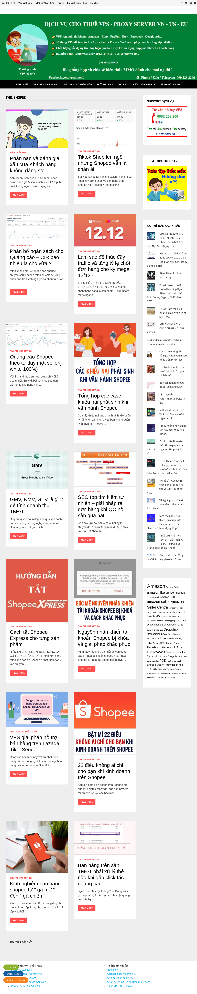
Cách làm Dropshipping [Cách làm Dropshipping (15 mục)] (165, 621)
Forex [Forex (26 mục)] (150, 656)
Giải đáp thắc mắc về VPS (121, 973)
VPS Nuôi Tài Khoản (45, 84)
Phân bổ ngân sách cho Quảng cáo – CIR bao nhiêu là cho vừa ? (36, 257)
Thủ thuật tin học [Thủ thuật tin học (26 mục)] (173, 664)
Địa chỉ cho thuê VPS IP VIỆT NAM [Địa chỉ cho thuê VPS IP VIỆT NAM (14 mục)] (161, 677)
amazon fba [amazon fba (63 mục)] (156, 592)
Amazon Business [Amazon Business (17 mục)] (174, 587)
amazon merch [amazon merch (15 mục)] (153, 597)
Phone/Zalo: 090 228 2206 (25, 986)
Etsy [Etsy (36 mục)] (161, 642)
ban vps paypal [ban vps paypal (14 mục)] (165, 612)
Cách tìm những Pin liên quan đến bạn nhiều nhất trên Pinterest (173, 355)
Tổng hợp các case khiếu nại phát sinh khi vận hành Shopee (103, 402)
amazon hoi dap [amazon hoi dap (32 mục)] (175, 592)
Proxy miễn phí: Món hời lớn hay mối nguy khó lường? (173, 429)
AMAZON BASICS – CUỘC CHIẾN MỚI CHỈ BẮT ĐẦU (165, 328)
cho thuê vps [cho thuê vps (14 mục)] (166, 617)
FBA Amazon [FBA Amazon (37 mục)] (155, 652)
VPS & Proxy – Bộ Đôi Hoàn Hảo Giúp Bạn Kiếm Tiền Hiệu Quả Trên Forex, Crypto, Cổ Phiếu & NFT (165, 293)
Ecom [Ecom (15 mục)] (155, 643)
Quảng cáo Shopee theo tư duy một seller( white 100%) (35, 363)
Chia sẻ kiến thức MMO (120, 977)
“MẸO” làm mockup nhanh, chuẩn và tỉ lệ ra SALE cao (172, 313)
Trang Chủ (21, 84)
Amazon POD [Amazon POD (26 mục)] (167, 597)
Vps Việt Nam (25, 2)
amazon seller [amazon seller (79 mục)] (158, 602)
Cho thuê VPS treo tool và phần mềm (128, 981)
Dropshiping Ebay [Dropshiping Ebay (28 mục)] (157, 633)
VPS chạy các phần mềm (77, 84)
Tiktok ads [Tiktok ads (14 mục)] (162, 669)
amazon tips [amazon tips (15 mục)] (174, 608)
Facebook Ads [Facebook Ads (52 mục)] (172, 647)
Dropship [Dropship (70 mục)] (170, 629)
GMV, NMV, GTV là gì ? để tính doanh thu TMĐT (36, 505)
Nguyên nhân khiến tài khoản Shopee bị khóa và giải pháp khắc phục (104, 638)
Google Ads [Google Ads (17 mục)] (173, 656)
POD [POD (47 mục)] (163, 660)
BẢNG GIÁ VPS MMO (171, 84)
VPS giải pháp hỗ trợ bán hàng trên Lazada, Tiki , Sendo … (35, 743)
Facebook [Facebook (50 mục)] (154, 647)
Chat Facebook (13, 973)
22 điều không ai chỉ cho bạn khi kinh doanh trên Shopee (104, 771)
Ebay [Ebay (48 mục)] (163, 638)
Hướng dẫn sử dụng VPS (112, 84)
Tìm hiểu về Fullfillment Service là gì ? (172, 398)
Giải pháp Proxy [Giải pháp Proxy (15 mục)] (160, 656)
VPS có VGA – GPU (45, 2)
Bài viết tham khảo (77, 2)
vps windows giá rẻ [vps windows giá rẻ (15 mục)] (178, 673)
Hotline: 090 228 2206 (15, 980)
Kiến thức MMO (142, 84)
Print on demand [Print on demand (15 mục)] (174, 661)
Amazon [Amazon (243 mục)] (156, 586)
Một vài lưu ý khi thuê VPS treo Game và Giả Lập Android (171, 414)
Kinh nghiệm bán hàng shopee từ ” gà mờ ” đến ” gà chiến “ (35, 890)
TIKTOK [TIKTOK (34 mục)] (152, 668)
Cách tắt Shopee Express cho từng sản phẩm (34, 638)
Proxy (61, 2)
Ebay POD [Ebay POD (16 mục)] (172, 639)
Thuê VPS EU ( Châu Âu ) (120, 986)
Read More (19, 195)
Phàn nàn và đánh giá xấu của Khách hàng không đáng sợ (34, 164)
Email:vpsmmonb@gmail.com (28, 981)
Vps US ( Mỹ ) (8, 2)
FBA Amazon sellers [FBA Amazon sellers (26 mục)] (175, 652)
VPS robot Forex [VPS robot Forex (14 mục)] (163, 673)
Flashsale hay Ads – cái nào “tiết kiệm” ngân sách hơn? (172, 371)
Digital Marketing (89, 151)
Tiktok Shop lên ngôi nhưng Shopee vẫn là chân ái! (102, 163)
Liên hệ (94, 2)
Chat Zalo (11, 967)
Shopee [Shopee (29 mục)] (151, 664)
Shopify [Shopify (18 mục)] (160, 665)
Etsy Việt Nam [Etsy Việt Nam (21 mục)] (172, 643)
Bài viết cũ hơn (21, 941)
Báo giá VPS (114, 969)
